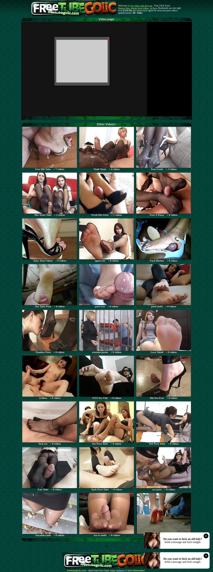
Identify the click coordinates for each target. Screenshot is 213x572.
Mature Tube (124, 8)
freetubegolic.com (76, 570)
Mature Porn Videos (140, 8)
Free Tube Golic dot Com (141, 6)
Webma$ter (139, 570)
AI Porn (153, 8)
